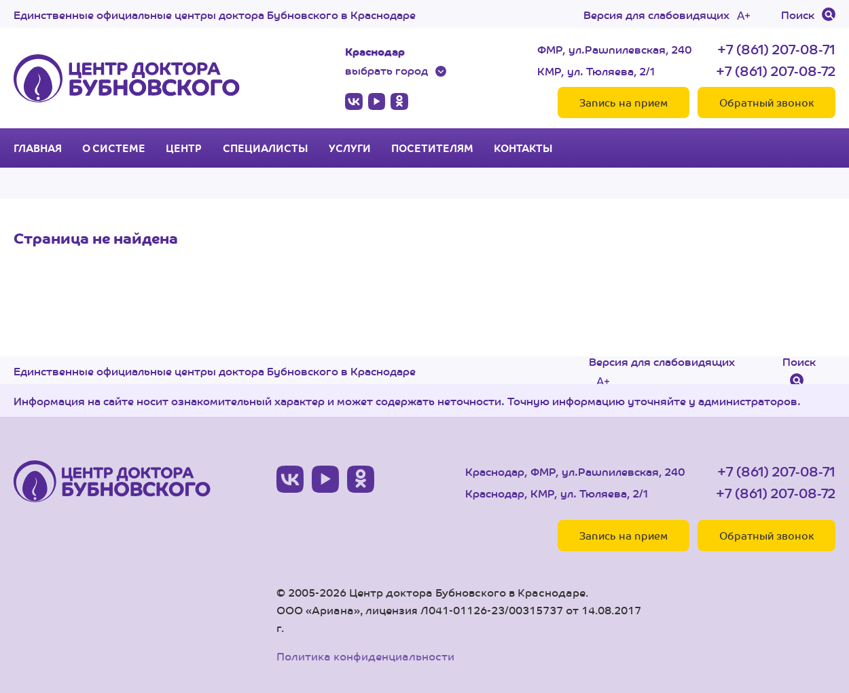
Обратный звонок (766, 102)
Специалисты (265, 147)
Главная (38, 147)
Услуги (350, 147)
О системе (113, 147)
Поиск (797, 14)
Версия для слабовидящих (656, 14)
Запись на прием (623, 102)
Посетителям (432, 147)
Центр (184, 147)
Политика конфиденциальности (365, 656)
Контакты (523, 147)
